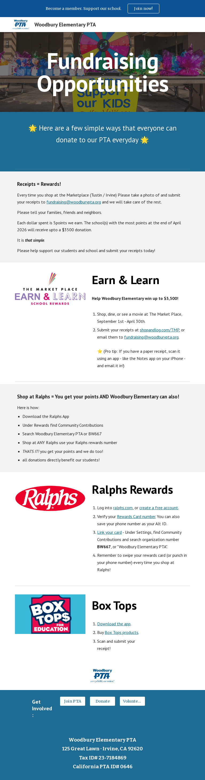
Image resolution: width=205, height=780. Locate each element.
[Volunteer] (132, 701)
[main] (102, 72)
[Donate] (102, 701)
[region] (102, 8)
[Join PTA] (72, 701)
